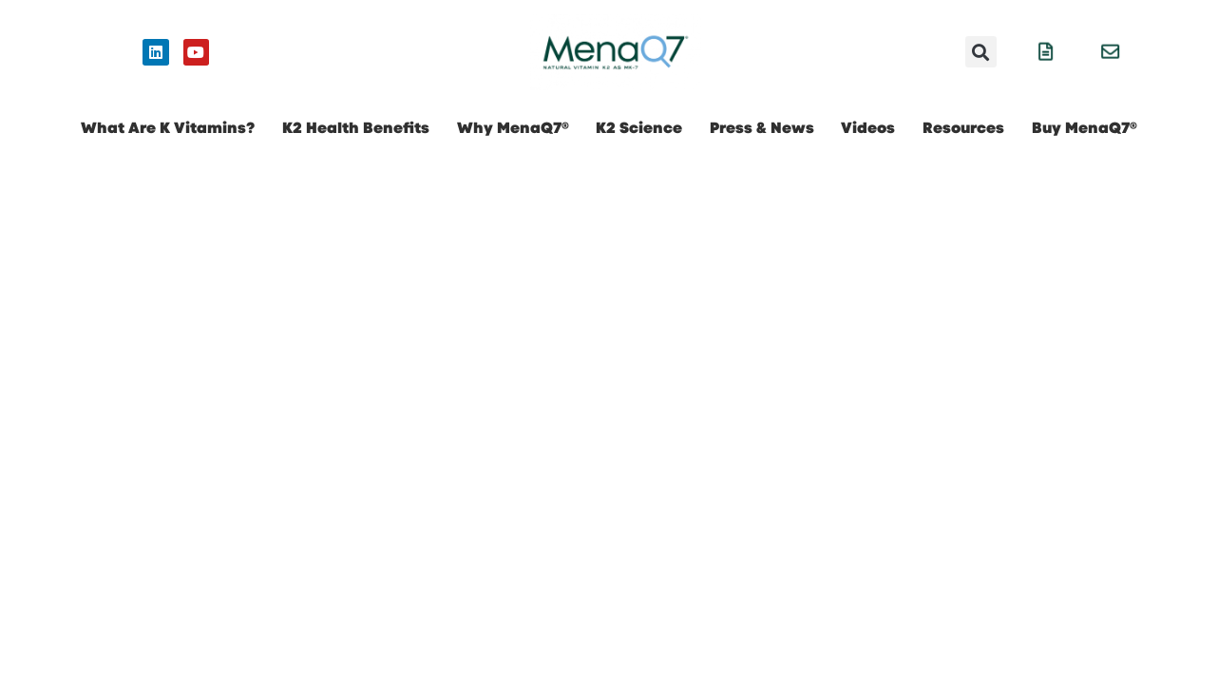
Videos (868, 128)
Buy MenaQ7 (1084, 128)
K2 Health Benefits (355, 128)
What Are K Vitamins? (168, 128)
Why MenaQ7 (513, 128)
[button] (981, 51)
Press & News (762, 128)
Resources (963, 128)
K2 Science (639, 128)
